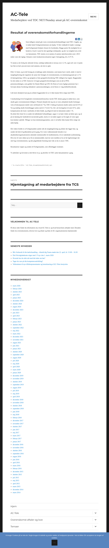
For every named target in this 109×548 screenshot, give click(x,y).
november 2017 (18, 424)
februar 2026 (17, 289)
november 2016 (18, 448)
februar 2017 (17, 439)
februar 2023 (17, 319)
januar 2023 (17, 322)
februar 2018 (17, 418)
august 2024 (17, 307)
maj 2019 (16, 394)
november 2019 (18, 379)
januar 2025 (17, 298)
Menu (93, 17)
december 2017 (18, 421)
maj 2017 (16, 433)
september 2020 (18, 355)
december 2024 (18, 301)
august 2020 (17, 358)
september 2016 (18, 454)
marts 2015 (16, 486)
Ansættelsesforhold (40, 165)
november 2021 (18, 340)
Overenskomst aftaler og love (27, 520)
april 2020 (16, 367)
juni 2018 (16, 412)
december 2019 (18, 376)
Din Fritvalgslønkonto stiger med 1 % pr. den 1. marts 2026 (33, 255)
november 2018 (18, 403)
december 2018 (18, 400)
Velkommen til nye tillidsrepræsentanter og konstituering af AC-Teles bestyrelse (40, 264)
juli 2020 (16, 361)
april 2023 (16, 316)
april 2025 (16, 295)
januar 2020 (17, 373)
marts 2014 (16, 492)
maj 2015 (16, 480)
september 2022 (18, 328)
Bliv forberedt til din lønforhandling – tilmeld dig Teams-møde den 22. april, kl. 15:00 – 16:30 (45, 252)
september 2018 (18, 409)
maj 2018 (16, 415)
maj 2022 (16, 331)
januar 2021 (17, 349)
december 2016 (18, 444)
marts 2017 (16, 436)
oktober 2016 (17, 450)
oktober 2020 (17, 352)
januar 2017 (17, 442)
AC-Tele (19, 14)
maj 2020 (16, 364)
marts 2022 (16, 334)
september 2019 (18, 385)
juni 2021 (16, 346)
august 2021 (17, 343)
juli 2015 (16, 478)
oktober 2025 (17, 292)
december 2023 (18, 310)
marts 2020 (16, 370)
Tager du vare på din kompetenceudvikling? (28, 261)
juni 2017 (16, 430)
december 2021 (18, 337)
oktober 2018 (17, 406)
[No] (106, 540)
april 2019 (16, 397)
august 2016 (17, 456)
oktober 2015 (17, 474)
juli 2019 (16, 391)
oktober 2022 (17, 325)
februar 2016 (17, 468)
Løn (50, 165)
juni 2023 (16, 313)
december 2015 (18, 472)
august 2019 (17, 388)
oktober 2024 (17, 304)
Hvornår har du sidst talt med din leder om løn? (29, 258)
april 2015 (16, 484)
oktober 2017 (17, 427)
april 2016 (16, 462)
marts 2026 (16, 286)
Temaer (15, 526)
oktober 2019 (17, 382)
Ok (54, 543)
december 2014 (18, 490)
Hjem (14, 506)
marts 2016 (16, 466)
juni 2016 (16, 460)
